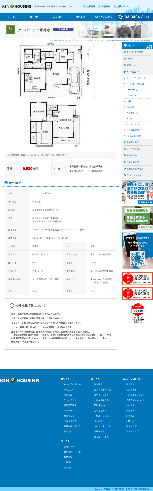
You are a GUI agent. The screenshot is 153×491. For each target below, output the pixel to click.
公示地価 (98, 421)
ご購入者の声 (133, 162)
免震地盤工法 (132, 113)
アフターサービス (134, 124)
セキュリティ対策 (102, 426)
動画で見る (132, 155)
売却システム (70, 446)
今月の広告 (131, 389)
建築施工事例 (133, 142)
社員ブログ (131, 426)
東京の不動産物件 (135, 52)
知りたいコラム (101, 437)
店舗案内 (106, 6)
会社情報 (91, 6)
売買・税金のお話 (102, 389)
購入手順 (98, 384)
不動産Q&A (99, 405)
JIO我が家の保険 (134, 136)
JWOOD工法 (132, 90)
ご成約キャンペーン (135, 400)
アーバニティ (133, 72)
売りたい (65, 441)
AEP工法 (130, 107)
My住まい (131, 58)
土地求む (68, 462)
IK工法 (129, 119)
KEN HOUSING (131, 378)
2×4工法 (130, 101)
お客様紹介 (131, 416)
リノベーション (134, 149)
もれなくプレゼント (135, 395)
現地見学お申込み (135, 168)
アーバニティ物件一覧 (136, 78)
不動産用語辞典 (101, 400)
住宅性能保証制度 (134, 130)
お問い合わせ (123, 6)
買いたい (65, 378)
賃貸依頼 (68, 457)
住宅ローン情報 (101, 395)
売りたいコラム (71, 467)
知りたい (96, 378)
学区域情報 (99, 431)
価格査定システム (72, 452)
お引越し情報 (100, 410)
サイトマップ (132, 431)
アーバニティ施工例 (135, 84)
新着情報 (130, 384)
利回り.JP (131, 65)
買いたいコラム (134, 175)
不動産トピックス (102, 416)
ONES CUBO (132, 95)
